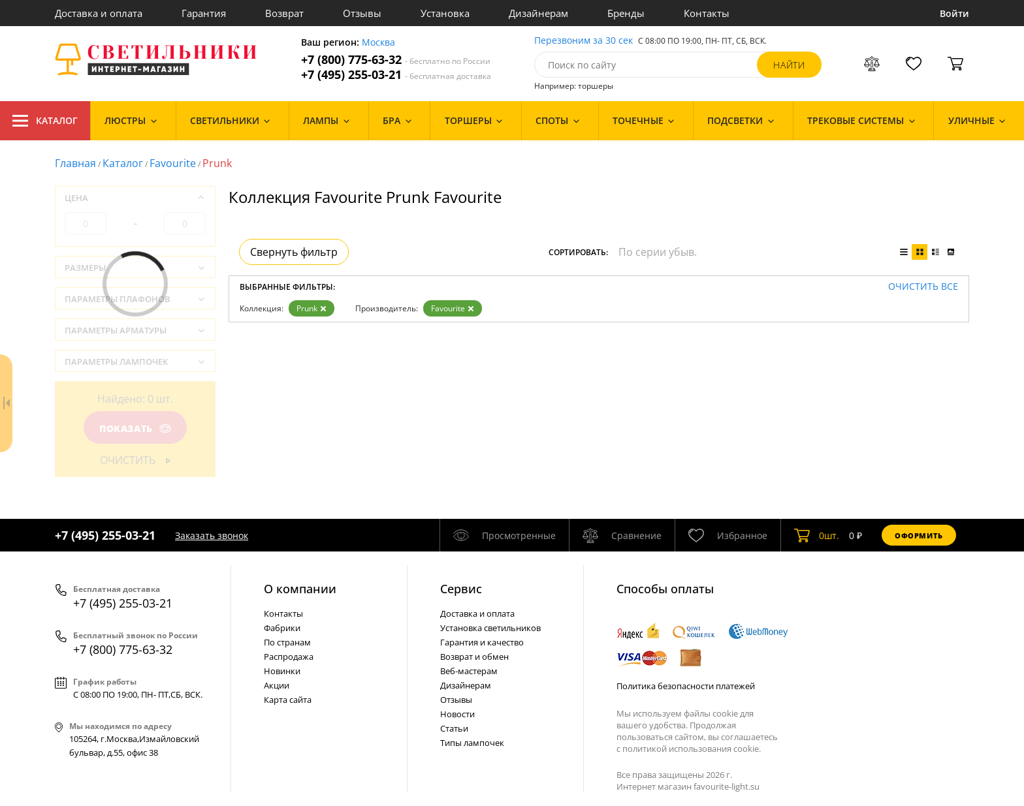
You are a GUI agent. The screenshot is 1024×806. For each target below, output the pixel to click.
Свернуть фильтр (294, 252)
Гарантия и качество (482, 642)
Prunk (311, 308)
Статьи (454, 728)
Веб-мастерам (469, 671)
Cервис (461, 589)
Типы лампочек (472, 743)
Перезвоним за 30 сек (583, 40)
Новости (457, 714)
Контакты (706, 13)
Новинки (282, 671)
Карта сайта (288, 699)
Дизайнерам (538, 13)
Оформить (919, 535)
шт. (816, 535)
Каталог (45, 121)
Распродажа (288, 656)
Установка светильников (490, 628)
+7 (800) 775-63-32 (395, 59)
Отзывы (362, 13)
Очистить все (923, 286)
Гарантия (204, 13)
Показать (135, 428)
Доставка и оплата (98, 13)
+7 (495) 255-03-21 (396, 74)
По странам (287, 642)
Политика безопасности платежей (685, 686)
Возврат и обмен (474, 656)
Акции (276, 685)
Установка (445, 13)
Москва (378, 42)
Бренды (626, 13)
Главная (75, 163)
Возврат (284, 13)
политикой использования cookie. (691, 748)
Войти (954, 13)
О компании (300, 589)
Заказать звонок (211, 535)
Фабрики (282, 628)
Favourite (173, 163)
